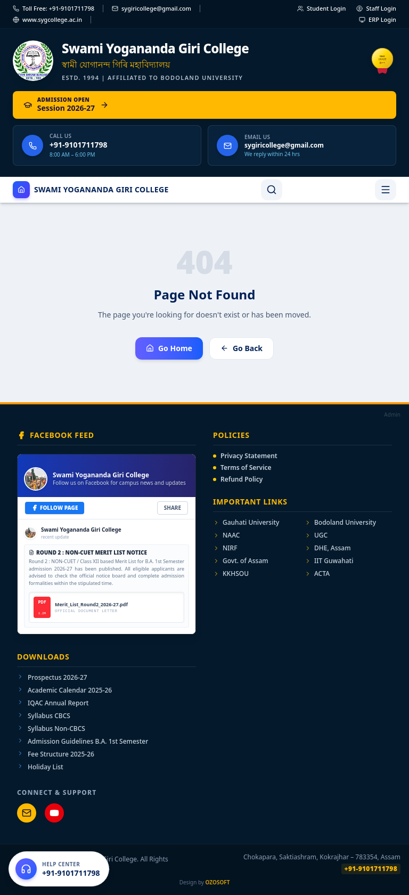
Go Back (241, 348)
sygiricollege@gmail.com (151, 8)
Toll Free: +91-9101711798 (53, 8)
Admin (392, 414)
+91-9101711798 (371, 868)
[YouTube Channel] (54, 813)
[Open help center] (59, 868)
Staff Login (376, 8)
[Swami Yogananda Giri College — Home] (204, 61)
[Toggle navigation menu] (385, 189)
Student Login (321, 8)
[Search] (271, 189)
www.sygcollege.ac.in (47, 19)
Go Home (169, 348)
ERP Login (377, 19)
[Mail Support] (26, 813)
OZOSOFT (218, 882)
